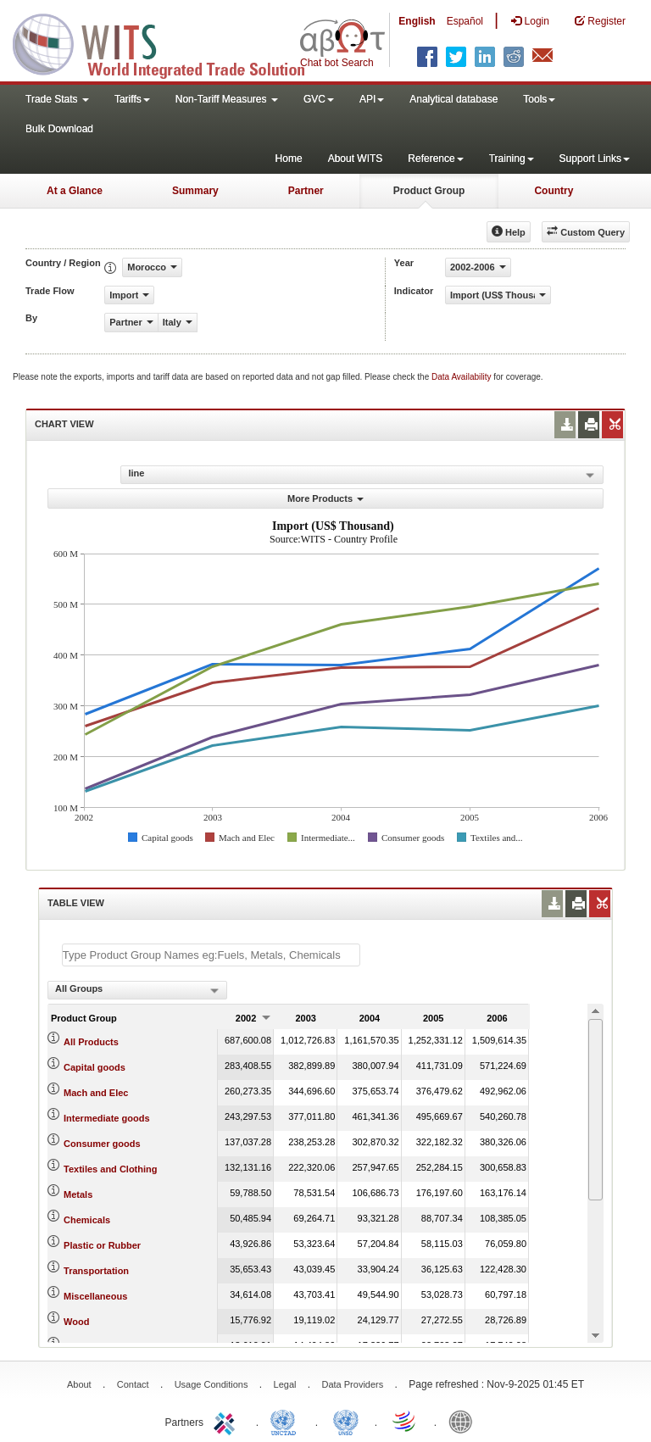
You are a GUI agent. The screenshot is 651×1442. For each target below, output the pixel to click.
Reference (435, 158)
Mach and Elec (96, 1093)
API (371, 99)
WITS (169, 42)
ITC (227, 1421)
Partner (306, 191)
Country (553, 191)
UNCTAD (286, 1421)
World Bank (464, 1421)
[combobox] (137, 990)
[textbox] (211, 955)
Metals (78, 1194)
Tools (539, 99)
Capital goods (94, 1067)
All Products (91, 1042)
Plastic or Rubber (102, 1245)
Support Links (594, 158)
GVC (318, 99)
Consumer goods (102, 1144)
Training (511, 158)
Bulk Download (59, 129)
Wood (76, 1322)
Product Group (429, 191)
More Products (325, 498)
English (416, 21)
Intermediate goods (106, 1118)
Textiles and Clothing (110, 1169)
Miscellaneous (95, 1296)
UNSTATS (346, 1421)
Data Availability (462, 376)
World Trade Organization (405, 1421)
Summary (195, 191)
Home (289, 158)
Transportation (96, 1271)
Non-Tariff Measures (226, 99)
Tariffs (132, 99)
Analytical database (453, 99)
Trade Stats (57, 99)
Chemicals (87, 1220)
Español (465, 21)
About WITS (355, 158)
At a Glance (75, 191)
